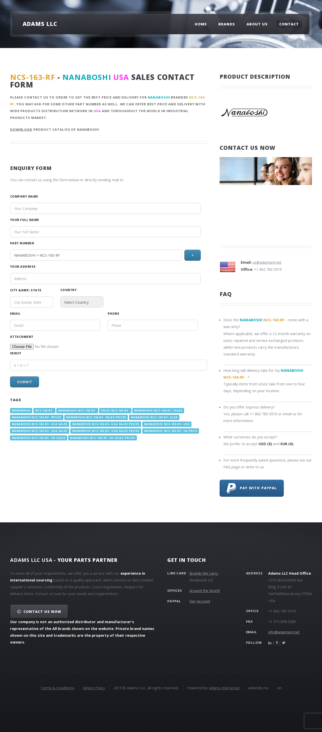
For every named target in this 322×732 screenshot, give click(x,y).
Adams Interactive (224, 687)
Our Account (199, 601)
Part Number (22, 243)
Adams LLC (40, 23)
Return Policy (94, 687)
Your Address (23, 266)
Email (15, 313)
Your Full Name (24, 220)
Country (68, 290)
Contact (289, 24)
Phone (113, 313)
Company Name (24, 196)
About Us (257, 24)
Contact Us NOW (42, 611)
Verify (15, 353)
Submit (24, 382)
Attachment (21, 337)
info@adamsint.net (284, 631)
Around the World (204, 590)
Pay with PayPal (252, 488)
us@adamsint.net (267, 262)
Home (201, 24)
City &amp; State (26, 290)
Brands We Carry (203, 573)
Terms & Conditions (57, 687)
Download (21, 129)
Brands (226, 24)
